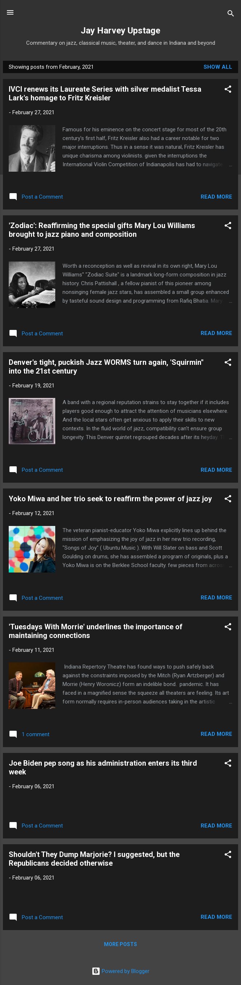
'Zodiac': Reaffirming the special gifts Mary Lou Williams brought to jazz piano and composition (102, 230)
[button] (228, 90)
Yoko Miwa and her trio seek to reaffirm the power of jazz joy (110, 498)
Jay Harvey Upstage (120, 30)
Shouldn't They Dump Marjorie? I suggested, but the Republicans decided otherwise (94, 859)
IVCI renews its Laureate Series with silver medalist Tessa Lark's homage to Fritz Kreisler (105, 93)
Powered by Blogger (120, 971)
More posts (120, 944)
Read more (216, 197)
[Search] (230, 15)
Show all (218, 67)
